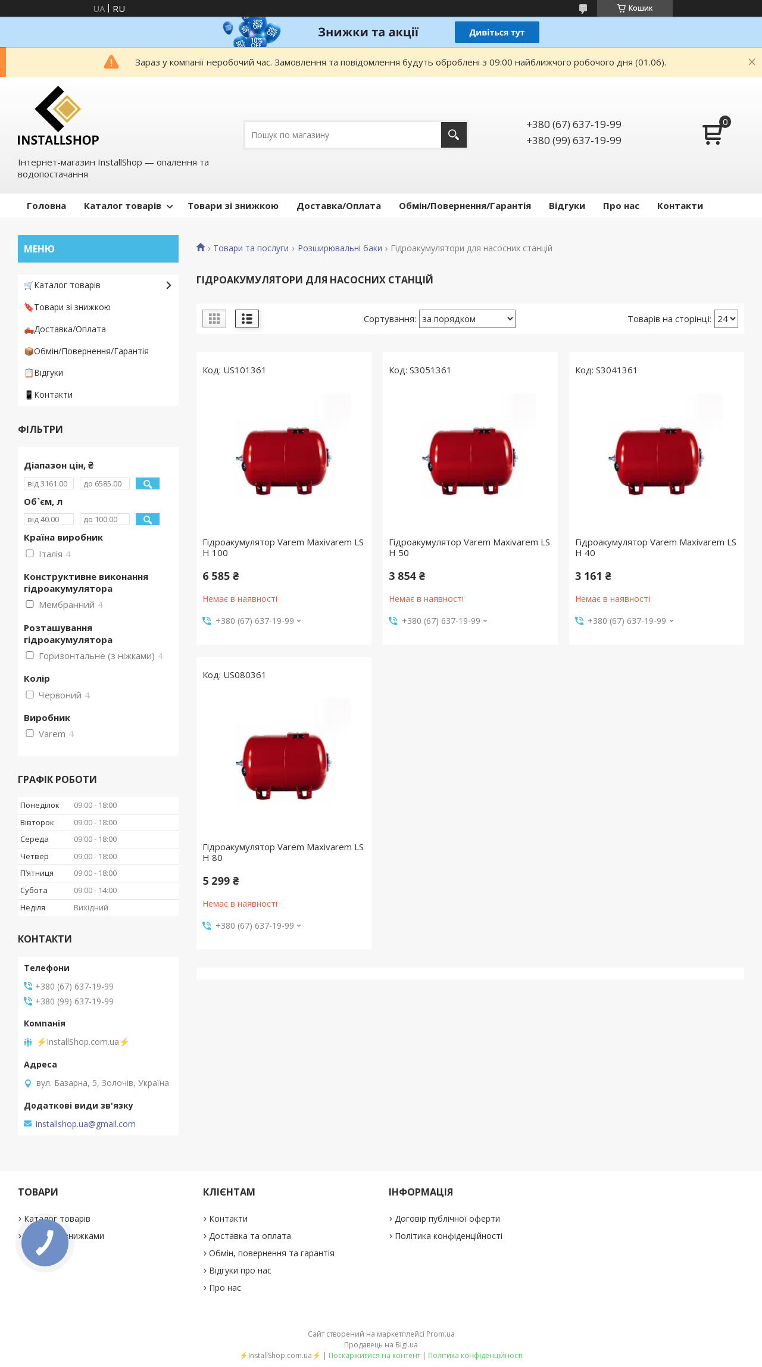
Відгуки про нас (240, 1270)
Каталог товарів (122, 205)
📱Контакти (48, 394)
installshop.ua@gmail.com (86, 1124)
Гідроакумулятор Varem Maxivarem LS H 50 (469, 547)
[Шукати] (454, 135)
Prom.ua (440, 1334)
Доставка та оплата (250, 1235)
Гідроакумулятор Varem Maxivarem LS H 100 (283, 547)
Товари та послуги (251, 248)
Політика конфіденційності (448, 1235)
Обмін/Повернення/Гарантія (465, 205)
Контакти (680, 205)
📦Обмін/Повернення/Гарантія (86, 351)
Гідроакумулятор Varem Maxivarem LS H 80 (283, 852)
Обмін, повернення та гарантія (272, 1253)
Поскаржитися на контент (374, 1355)
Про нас (621, 205)
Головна (46, 205)
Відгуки (567, 205)
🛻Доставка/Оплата (65, 329)
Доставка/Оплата (338, 205)
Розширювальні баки (340, 248)
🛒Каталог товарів (62, 285)
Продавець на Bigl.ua (381, 1345)
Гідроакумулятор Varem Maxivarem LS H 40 (655, 547)
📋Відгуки (43, 372)
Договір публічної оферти (447, 1218)
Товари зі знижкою (233, 205)
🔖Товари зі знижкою (67, 307)
